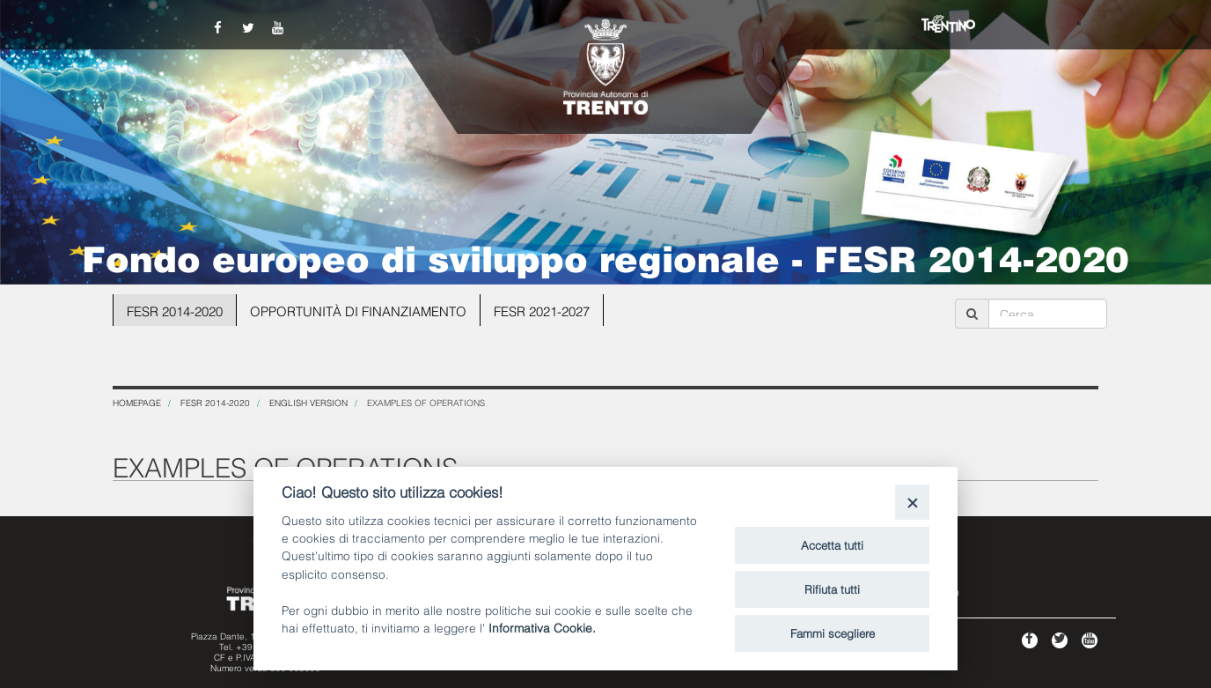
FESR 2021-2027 (543, 310)
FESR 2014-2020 (175, 310)
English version (308, 402)
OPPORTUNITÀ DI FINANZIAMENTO (358, 310)
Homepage (137, 402)
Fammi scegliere (832, 632)
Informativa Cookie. (542, 627)
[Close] (912, 502)
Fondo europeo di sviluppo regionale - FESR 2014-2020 (605, 256)
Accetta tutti (832, 544)
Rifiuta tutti (832, 588)
